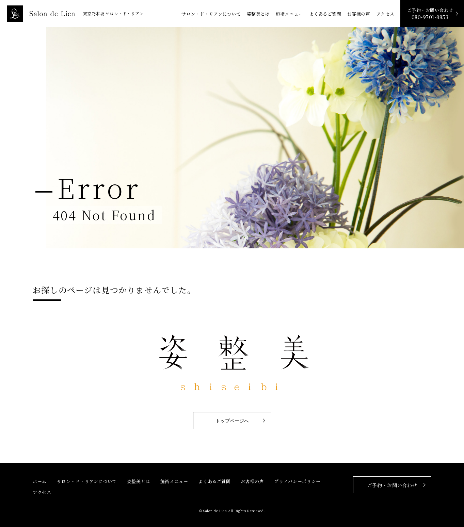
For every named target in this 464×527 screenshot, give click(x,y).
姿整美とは (258, 14)
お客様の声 (358, 14)
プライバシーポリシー (297, 481)
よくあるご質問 (325, 14)
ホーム (40, 481)
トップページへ (232, 421)
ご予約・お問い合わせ (430, 14)
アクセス (385, 14)
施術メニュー (289, 14)
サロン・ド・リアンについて (211, 14)
